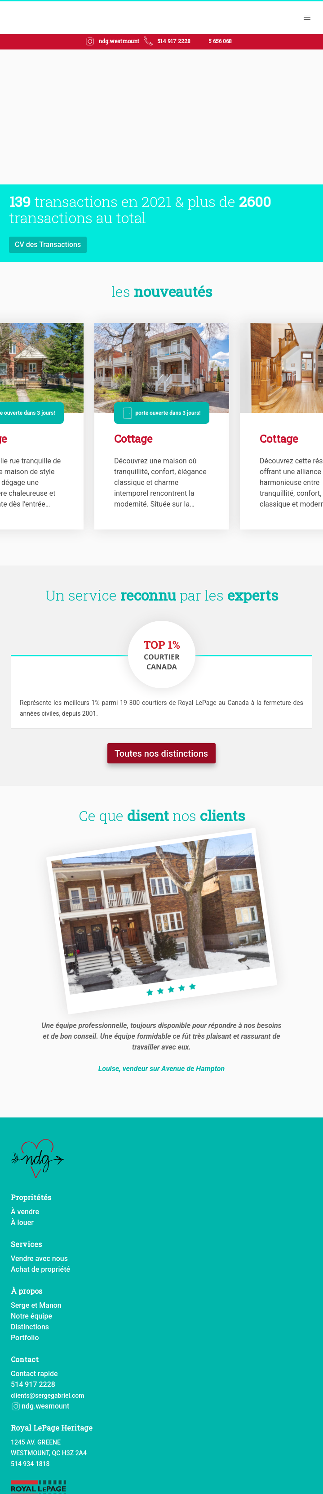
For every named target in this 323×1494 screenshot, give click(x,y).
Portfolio (25, 1337)
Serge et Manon (36, 1305)
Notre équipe (31, 1315)
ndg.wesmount (40, 1405)
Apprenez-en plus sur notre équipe (70, 244)
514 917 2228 (173, 41)
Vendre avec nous (39, 1258)
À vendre (25, 1211)
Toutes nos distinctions (161, 754)
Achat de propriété (40, 1269)
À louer (22, 1222)
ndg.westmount (118, 41)
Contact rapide (34, 1373)
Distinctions (30, 1326)
